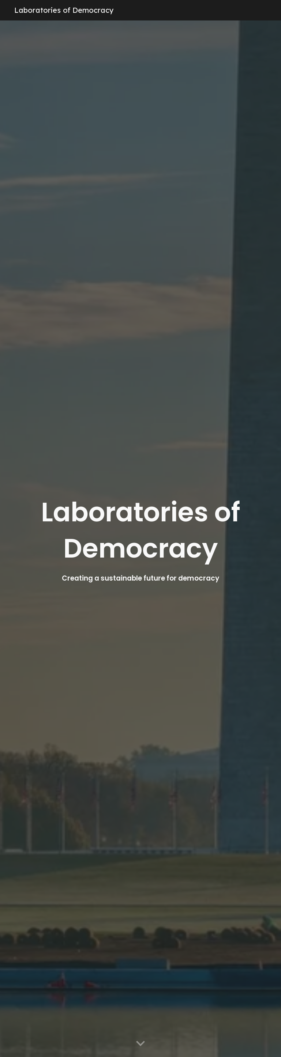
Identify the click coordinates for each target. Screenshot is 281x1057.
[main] (140, 538)
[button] (140, 1044)
